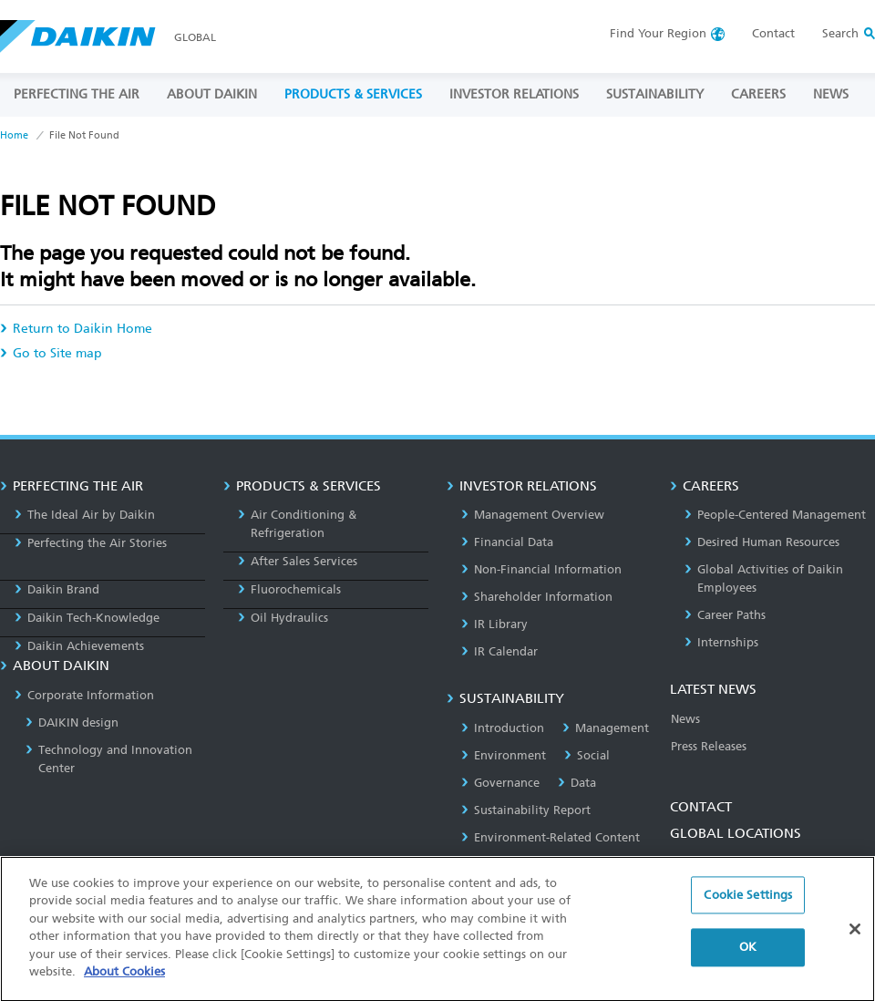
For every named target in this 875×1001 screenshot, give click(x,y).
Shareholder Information (536, 597)
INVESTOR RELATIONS (514, 94)
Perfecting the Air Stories (91, 543)
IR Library (494, 624)
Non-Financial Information (541, 569)
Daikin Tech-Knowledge (87, 617)
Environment (503, 755)
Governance (500, 782)
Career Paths (725, 615)
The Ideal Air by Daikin (85, 514)
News (685, 719)
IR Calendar (499, 651)
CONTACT (701, 807)
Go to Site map (51, 353)
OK (748, 963)
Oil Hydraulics (283, 617)
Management (605, 728)
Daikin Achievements (79, 646)
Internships (721, 642)
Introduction (502, 728)
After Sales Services (297, 561)
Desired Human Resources (762, 542)
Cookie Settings (748, 911)
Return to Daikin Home (76, 328)
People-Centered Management (775, 514)
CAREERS (758, 94)
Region (658, 33)
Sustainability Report (526, 810)
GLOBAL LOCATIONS (735, 833)
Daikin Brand (57, 589)
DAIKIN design (72, 722)
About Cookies (124, 988)
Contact (773, 33)
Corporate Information (84, 695)
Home (14, 135)
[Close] (855, 944)
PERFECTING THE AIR (76, 94)
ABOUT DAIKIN (212, 94)
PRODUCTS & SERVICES (353, 94)
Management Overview (532, 514)
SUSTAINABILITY (655, 94)
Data (577, 782)
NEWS (831, 94)
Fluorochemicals (289, 589)
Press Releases (708, 746)
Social (587, 755)
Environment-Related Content (550, 837)
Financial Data (507, 542)
